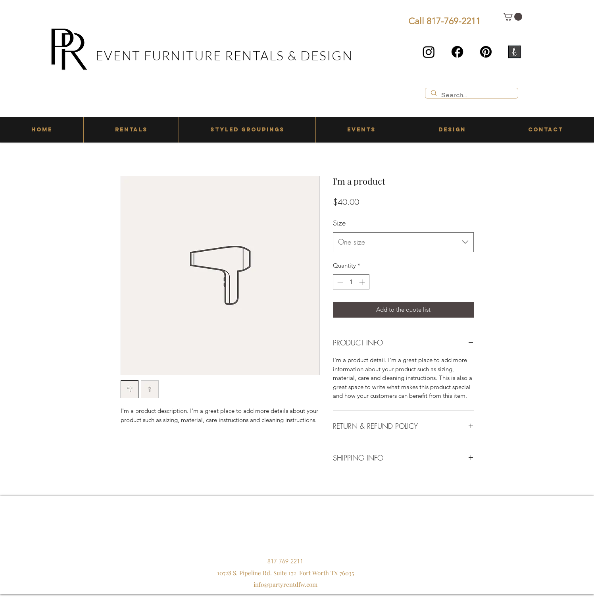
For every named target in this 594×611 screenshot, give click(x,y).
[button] (512, 17)
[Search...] (471, 96)
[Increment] (363, 282)
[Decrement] (339, 282)
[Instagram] (428, 52)
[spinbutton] (351, 282)
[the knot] (514, 52)
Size (339, 222)
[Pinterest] (486, 52)
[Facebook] (457, 52)
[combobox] (403, 242)
